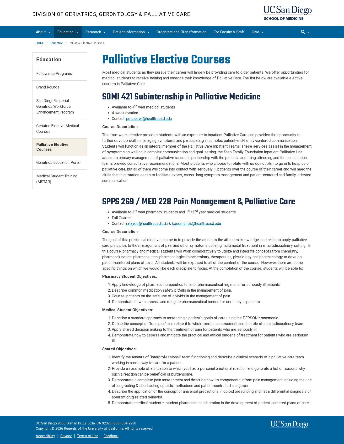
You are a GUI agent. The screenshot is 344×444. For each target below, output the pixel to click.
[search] (305, 32)
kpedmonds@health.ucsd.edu (196, 223)
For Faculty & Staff (229, 32)
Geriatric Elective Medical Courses (57, 129)
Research (95, 32)
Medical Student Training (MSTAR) (56, 179)
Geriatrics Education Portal (58, 162)
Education (67, 32)
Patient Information (131, 32)
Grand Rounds (47, 87)
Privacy (66, 436)
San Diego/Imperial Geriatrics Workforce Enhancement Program (55, 106)
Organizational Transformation (181, 32)
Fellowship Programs (54, 73)
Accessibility (45, 436)
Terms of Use (87, 436)
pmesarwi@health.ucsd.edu (149, 118)
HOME (40, 43)
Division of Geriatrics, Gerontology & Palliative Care (111, 14)
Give (258, 32)
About (43, 32)
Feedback (111, 436)
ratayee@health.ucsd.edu (147, 223)
